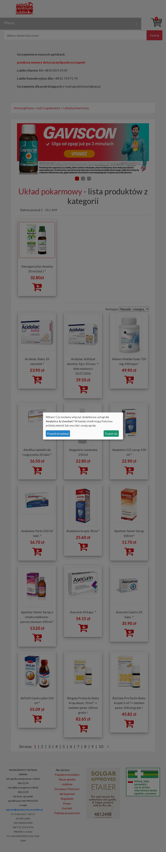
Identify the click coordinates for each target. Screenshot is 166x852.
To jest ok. (111, 433)
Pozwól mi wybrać (58, 433)
